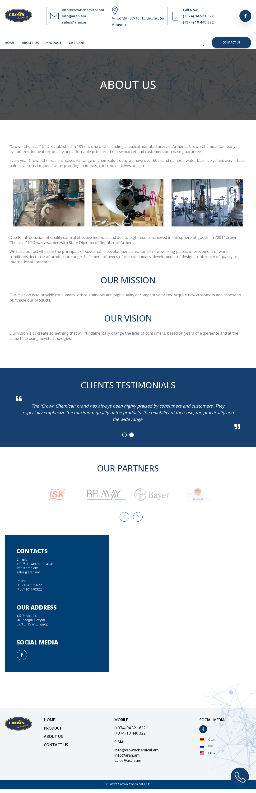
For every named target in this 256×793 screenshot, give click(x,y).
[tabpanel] (128, 412)
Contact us (231, 42)
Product (54, 42)
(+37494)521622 (29, 585)
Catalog (76, 42)
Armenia (119, 24)
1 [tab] (124, 435)
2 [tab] (131, 435)
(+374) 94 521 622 (198, 16)
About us (30, 42)
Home (10, 42)
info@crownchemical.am (83, 9)
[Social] (245, 16)
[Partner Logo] (57, 494)
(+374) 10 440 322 (198, 22)
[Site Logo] (18, 16)
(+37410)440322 (29, 589)
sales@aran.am (75, 22)
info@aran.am (74, 16)
